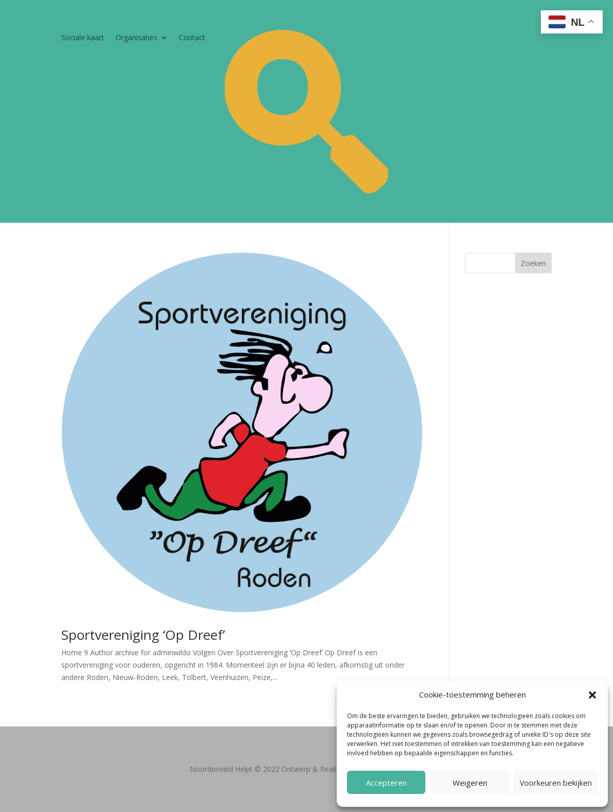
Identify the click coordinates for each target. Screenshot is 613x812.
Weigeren (470, 782)
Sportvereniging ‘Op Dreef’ (143, 634)
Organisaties (136, 38)
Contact (192, 38)
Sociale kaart (82, 38)
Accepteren (386, 782)
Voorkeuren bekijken (556, 782)
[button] (592, 695)
